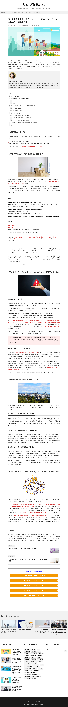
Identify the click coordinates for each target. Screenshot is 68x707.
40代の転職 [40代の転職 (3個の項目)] (33, 649)
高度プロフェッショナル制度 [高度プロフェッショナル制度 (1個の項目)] (30, 678)
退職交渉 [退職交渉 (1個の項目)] (33, 676)
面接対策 (32, 8)
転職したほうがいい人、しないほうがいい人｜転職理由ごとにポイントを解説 (16, 652)
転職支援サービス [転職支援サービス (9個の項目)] (35, 674)
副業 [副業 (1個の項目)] (25, 666)
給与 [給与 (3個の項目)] (31, 670)
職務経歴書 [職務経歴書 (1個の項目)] (36, 670)
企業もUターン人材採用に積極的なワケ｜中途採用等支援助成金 (23, 123)
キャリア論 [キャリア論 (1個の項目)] (27, 663)
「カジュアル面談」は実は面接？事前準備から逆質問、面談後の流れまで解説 (8, 631)
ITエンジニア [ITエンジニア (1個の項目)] (27, 651)
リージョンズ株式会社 (35, 701)
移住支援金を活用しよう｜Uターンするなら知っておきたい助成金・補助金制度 (26, 12)
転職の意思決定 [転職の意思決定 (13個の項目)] (28, 674)
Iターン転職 (22, 25)
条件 (12, 101)
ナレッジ (8, 12)
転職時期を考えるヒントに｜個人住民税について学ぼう (24, 548)
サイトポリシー (34, 703)
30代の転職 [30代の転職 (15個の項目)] (27, 649)
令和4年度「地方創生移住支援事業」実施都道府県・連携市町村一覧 (23, 243)
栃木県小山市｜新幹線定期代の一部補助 (19, 120)
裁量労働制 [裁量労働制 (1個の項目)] (27, 672)
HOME (3, 12)
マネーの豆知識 (36, 25)
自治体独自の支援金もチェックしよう (17, 113)
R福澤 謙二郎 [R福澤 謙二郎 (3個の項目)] (33, 655)
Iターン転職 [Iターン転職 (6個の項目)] (34, 651)
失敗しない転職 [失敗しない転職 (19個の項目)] (28, 668)
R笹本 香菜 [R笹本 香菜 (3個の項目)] (39, 655)
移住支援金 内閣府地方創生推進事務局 (17, 232)
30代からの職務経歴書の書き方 (25, 629)
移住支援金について (14, 96)
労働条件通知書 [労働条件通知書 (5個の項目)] (37, 666)
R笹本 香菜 (26, 25)
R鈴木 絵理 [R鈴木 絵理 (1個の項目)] (38, 657)
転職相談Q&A (39, 8)
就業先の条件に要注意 (16, 108)
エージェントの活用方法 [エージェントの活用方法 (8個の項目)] (29, 661)
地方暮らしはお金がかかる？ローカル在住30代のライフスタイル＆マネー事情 (28, 560)
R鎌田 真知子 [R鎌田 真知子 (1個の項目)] (27, 659)
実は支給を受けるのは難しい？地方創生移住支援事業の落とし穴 (23, 106)
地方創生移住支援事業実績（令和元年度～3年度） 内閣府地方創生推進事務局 (25, 372)
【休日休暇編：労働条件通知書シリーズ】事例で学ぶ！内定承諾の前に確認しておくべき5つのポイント (17, 670)
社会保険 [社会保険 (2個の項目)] (40, 668)
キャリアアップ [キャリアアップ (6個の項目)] (39, 661)
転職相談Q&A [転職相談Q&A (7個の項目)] (27, 676)
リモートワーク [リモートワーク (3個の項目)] (35, 664)
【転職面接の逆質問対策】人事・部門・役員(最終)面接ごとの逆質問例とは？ (17, 680)
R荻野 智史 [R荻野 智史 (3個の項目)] (27, 657)
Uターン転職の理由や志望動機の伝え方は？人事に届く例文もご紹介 (17, 688)
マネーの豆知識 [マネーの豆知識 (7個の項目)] (28, 664)
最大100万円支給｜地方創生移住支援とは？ (19, 98)
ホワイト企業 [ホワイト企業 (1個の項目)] (33, 663)
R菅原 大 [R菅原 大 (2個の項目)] (32, 657)
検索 (47, 649)
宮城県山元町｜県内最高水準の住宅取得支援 (20, 118)
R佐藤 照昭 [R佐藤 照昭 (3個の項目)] (35, 653)
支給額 (12, 103)
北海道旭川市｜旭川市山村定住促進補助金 (20, 115)
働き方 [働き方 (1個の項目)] (41, 664)
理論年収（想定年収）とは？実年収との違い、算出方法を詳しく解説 (16, 660)
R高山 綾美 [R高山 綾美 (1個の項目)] (34, 659)
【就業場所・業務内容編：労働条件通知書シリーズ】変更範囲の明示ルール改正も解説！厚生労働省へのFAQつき (58, 632)
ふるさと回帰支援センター (15, 264)
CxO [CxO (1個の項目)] (38, 649)
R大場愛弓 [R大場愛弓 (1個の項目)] (27, 655)
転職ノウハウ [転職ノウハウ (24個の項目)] (33, 672)
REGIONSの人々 (46, 8)
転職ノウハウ (26, 8)
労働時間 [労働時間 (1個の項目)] (30, 666)
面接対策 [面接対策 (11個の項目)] (39, 676)
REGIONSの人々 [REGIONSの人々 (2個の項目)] (28, 653)
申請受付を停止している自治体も (18, 110)
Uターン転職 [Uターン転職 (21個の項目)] (40, 659)
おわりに (11, 125)
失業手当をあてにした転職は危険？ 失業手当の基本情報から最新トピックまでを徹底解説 (42, 631)
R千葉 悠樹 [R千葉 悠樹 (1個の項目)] (41, 653)
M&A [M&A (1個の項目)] (39, 651)
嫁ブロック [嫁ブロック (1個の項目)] (34, 668)
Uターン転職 (19, 8)
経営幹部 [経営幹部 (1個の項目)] (26, 670)
